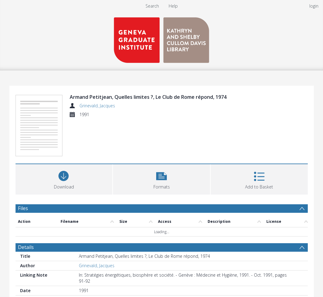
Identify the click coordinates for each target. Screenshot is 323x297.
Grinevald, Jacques (97, 106)
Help (173, 6)
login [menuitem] (313, 6)
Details (26, 247)
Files (23, 208)
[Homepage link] (161, 38)
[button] (161, 178)
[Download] (64, 178)
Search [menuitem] (152, 6)
